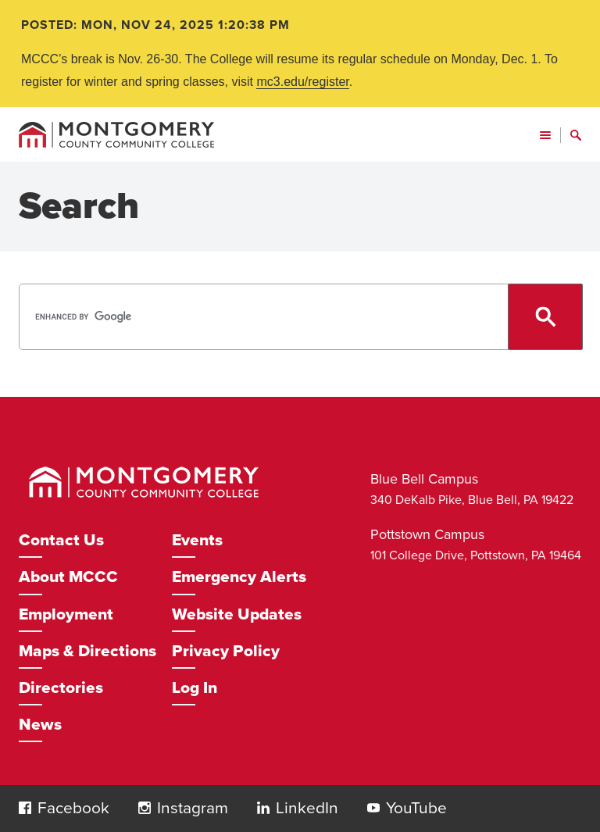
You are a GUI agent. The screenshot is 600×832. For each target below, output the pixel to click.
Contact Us (61, 540)
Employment (66, 614)
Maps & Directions (87, 651)
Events (197, 540)
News (40, 724)
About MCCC (68, 577)
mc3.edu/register (302, 81)
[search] (298, 316)
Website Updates (237, 614)
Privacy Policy (226, 651)
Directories (61, 688)
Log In (194, 688)
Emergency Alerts (239, 577)
